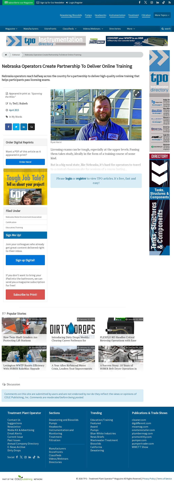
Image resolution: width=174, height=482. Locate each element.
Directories (115, 28)
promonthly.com (142, 436)
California (96, 447)
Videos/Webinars (92, 28)
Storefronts (50, 28)
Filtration (146, 15)
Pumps (88, 15)
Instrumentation (117, 15)
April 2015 (14, 110)
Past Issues (13, 440)
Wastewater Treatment (104, 440)
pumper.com (139, 440)
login (68, 178)
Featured (95, 423)
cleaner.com (139, 419)
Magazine (10, 28)
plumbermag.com (142, 433)
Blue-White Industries (103, 433)
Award (94, 426)
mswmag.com (140, 426)
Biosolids (95, 443)
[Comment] (31, 126)
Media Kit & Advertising (20, 430)
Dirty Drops (14, 450)
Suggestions (14, 423)
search (166, 28)
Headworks (100, 15)
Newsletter (14, 426)
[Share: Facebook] (8, 126)
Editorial (16, 54)
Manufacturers (31, 28)
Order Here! (25, 161)
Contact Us (13, 419)
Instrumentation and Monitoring (61, 431)
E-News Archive (16, 447)
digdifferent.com (141, 423)
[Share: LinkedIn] (23, 126)
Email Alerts (14, 433)
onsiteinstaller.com (143, 430)
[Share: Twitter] (16, 126)
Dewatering (97, 450)
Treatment (133, 15)
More (130, 28)
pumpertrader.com (143, 443)
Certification (11, 222)
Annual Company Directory (23, 443)
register (81, 178)
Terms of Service (164, 478)
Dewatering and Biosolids (64, 419)
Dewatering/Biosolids (71, 15)
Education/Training (14, 227)
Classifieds (68, 28)
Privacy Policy (148, 478)
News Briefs (97, 436)
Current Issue (15, 436)
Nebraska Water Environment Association (24, 217)
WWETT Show (140, 447)
